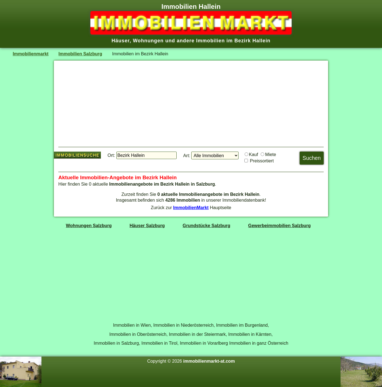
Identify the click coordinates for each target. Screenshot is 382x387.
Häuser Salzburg (147, 225)
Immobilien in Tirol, (160, 343)
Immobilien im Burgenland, (242, 325)
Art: (186, 155)
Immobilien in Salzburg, (117, 343)
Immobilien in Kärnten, (250, 334)
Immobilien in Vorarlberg (204, 343)
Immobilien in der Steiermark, (198, 334)
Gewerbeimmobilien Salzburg (279, 225)
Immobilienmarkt (30, 53)
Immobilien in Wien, (132, 325)
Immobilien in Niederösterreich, (184, 325)
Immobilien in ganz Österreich (258, 343)
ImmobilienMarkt (190, 207)
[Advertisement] (191, 103)
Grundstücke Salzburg (206, 225)
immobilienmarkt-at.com (209, 361)
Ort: (111, 155)
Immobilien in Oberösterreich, (138, 334)
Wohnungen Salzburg (89, 225)
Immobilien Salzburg (80, 53)
